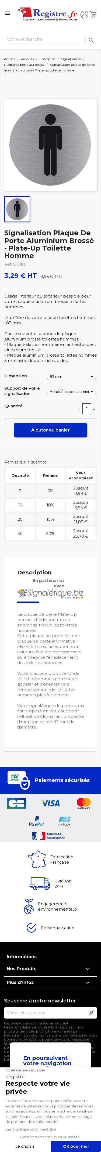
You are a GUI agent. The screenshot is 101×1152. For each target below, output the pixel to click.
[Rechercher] (50, 39)
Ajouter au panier (50, 430)
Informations (22, 956)
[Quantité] (86, 408)
